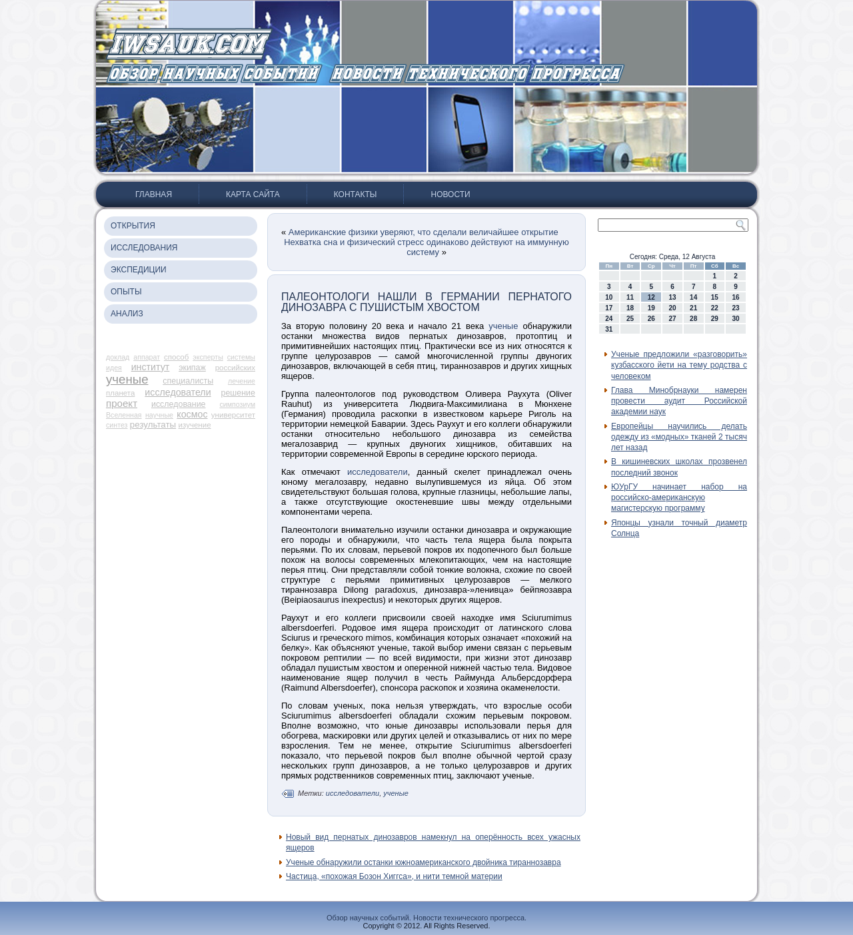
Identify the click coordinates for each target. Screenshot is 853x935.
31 (608, 329)
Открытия (133, 225)
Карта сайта (253, 194)
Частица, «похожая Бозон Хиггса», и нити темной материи (394, 876)
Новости (450, 194)
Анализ (127, 313)
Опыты (126, 291)
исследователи (178, 392)
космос (192, 414)
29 (714, 318)
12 (651, 297)
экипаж (192, 367)
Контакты (355, 194)
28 (693, 318)
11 (630, 297)
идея (114, 368)
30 (736, 318)
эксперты (208, 357)
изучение (195, 425)
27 (672, 318)
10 (608, 297)
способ (176, 357)
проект (121, 403)
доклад (117, 357)
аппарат (146, 357)
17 (608, 308)
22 (714, 308)
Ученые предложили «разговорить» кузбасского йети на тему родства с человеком (679, 365)
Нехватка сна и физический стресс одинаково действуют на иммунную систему (426, 247)
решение (238, 393)
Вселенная (124, 415)
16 (736, 297)
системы (241, 357)
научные (159, 415)
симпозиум (237, 404)
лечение (241, 381)
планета (120, 393)
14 (693, 297)
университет (233, 415)
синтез (117, 425)
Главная (153, 194)
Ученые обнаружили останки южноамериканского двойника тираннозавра (423, 862)
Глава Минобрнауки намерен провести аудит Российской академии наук (679, 401)
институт (150, 367)
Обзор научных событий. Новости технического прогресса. (426, 918)
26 (651, 318)
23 (736, 308)
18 (630, 308)
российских (235, 368)
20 (672, 308)
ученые (127, 379)
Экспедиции (139, 269)
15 (714, 297)
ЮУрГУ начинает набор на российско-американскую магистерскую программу (679, 497)
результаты (153, 425)
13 (672, 297)
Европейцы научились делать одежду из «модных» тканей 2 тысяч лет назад (679, 437)
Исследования (144, 247)
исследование (178, 404)
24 (608, 318)
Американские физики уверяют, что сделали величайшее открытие (423, 232)
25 (630, 318)
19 (651, 308)
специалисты (188, 381)
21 (693, 308)
